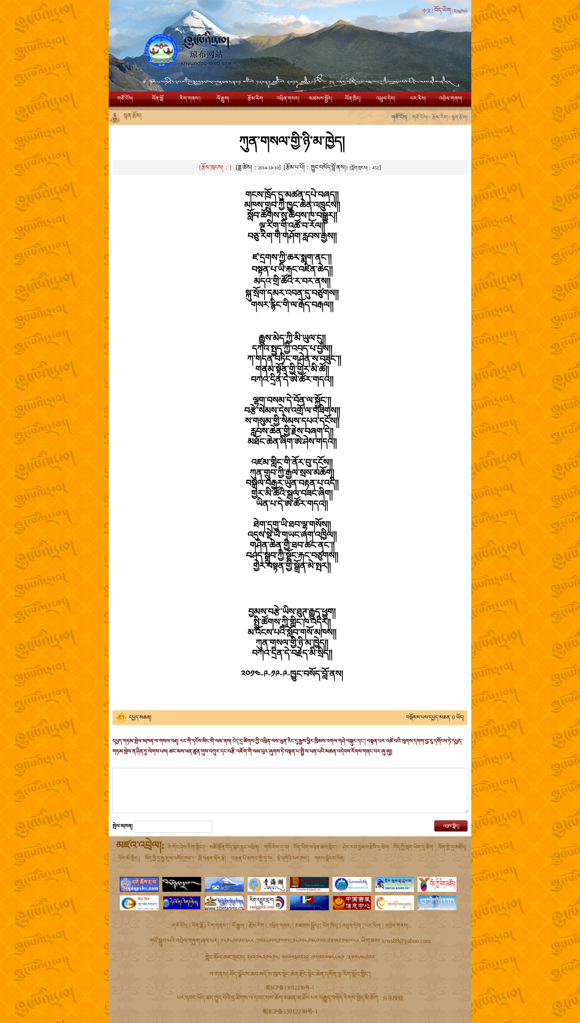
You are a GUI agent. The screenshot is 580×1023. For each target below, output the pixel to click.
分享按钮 (392, 998)
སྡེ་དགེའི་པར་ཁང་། (293, 858)
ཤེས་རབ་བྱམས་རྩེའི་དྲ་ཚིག (366, 847)
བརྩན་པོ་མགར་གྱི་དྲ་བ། (251, 858)
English (461, 10)
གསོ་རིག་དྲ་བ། (276, 847)
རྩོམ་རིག (255, 98)
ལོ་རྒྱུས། (222, 98)
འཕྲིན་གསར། (288, 98)
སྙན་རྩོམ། (460, 117)
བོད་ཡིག (442, 10)
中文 (426, 10)
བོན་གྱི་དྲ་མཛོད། (452, 847)
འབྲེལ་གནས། (450, 98)
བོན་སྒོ (157, 98)
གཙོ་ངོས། (125, 98)
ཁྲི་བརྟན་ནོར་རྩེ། (212, 858)
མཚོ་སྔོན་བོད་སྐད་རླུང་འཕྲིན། (234, 847)
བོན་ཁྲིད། (353, 98)
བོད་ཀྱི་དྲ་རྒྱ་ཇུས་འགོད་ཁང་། (169, 858)
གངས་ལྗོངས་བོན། (329, 858)
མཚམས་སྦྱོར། (320, 98)
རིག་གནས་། (190, 98)
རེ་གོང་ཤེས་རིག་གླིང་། (186, 847)
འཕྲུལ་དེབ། (385, 98)
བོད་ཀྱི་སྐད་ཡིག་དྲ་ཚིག (413, 847)
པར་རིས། (418, 98)
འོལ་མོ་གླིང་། (129, 858)
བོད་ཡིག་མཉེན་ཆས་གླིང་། (315, 847)
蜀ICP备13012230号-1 (290, 987)
